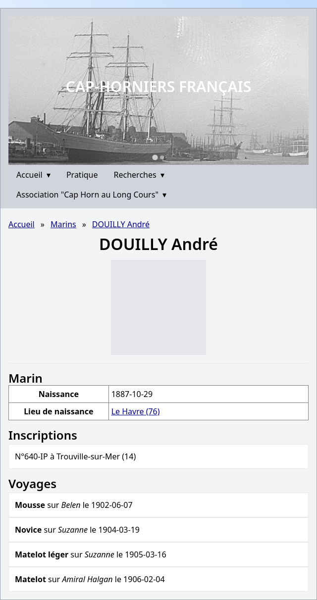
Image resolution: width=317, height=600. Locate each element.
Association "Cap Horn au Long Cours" (91, 194)
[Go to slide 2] (162, 157)
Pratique (82, 174)
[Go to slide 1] (155, 157)
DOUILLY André (121, 224)
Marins (63, 224)
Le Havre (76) (135, 411)
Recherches (139, 174)
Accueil (33, 174)
